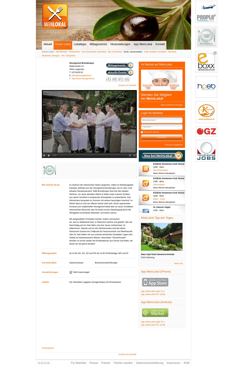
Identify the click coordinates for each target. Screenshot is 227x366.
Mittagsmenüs (98, 44)
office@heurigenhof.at (81, 75)
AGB (186, 362)
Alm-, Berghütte (68, 55)
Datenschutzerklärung (149, 362)
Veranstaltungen (120, 44)
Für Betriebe (78, 362)
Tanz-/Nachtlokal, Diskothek (93, 52)
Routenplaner (48, 348)
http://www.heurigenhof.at (83, 78)
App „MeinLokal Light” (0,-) (153, 291)
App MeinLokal (143, 44)
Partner (106, 362)
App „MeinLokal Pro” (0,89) (153, 294)
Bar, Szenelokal (115, 52)
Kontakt (160, 44)
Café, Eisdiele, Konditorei (155, 52)
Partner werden (123, 362)
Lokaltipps (80, 44)
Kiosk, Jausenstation (133, 52)
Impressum (173, 362)
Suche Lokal (63, 44)
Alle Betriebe (61, 52)
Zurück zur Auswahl (127, 85)
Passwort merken (151, 132)
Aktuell (48, 44)
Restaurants (74, 52)
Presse (93, 362)
